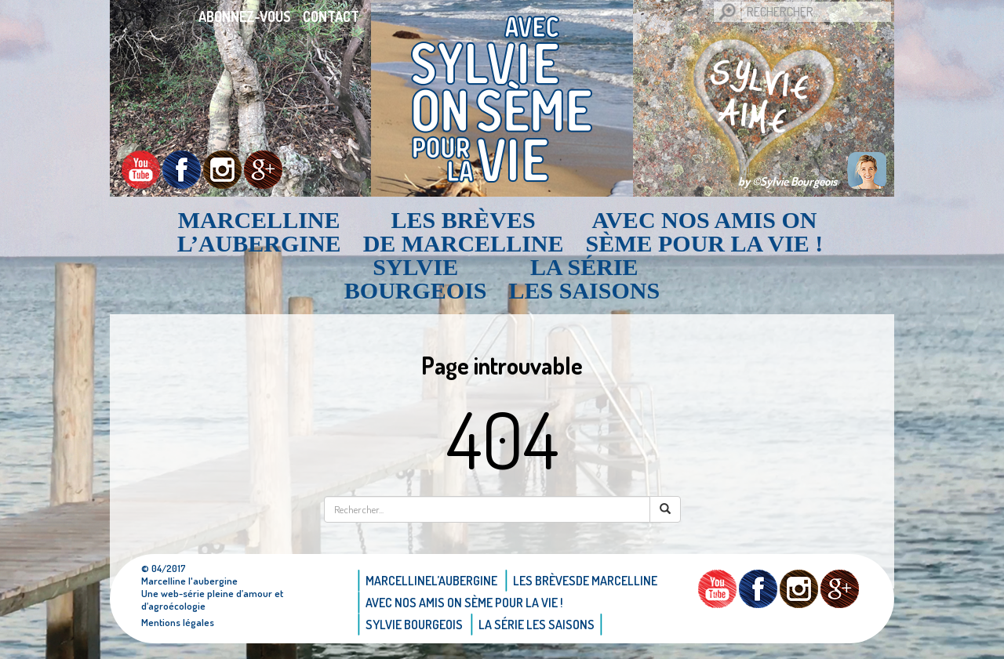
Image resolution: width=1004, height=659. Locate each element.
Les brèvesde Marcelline (463, 231)
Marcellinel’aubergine (259, 231)
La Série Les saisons (584, 278)
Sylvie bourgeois (415, 278)
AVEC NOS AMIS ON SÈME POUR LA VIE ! (705, 231)
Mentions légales (177, 622)
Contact (331, 16)
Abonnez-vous (244, 16)
